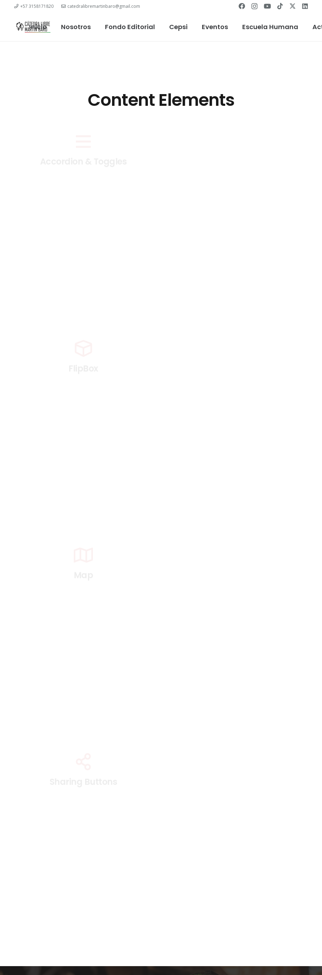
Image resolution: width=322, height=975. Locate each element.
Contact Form (83, 337)
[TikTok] (280, 6)
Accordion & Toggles (83, 188)
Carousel (238, 239)
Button (83, 239)
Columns (239, 289)
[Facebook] (242, 6)
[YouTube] (267, 6)
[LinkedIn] (305, 6)
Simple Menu (239, 786)
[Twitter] (292, 6)
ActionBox (239, 188)
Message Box (238, 579)
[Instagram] (254, 6)
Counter (239, 331)
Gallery (238, 372)
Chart (83, 290)
